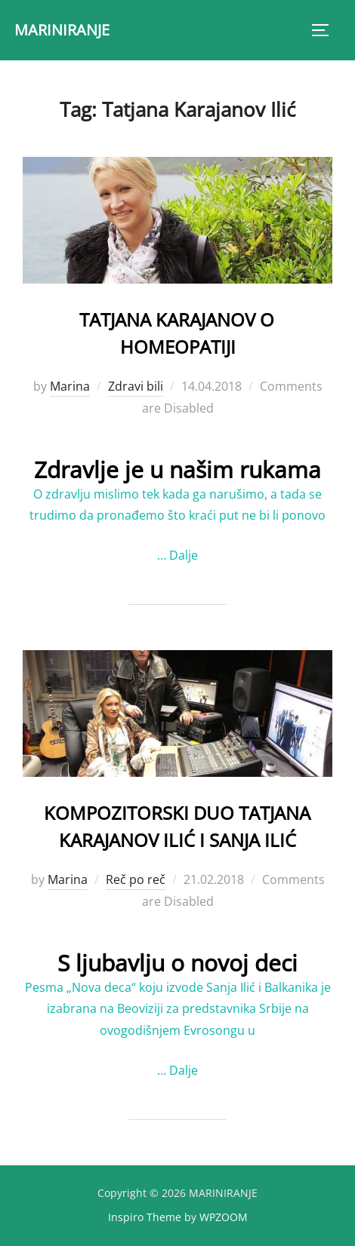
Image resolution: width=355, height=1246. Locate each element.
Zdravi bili (135, 386)
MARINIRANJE (62, 30)
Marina (70, 386)
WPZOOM (223, 1217)
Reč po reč (135, 879)
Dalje (183, 555)
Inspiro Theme (144, 1217)
